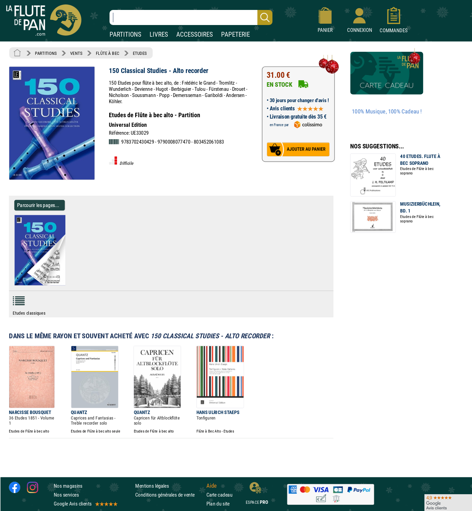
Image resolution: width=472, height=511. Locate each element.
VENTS (76, 53)
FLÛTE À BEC (107, 53)
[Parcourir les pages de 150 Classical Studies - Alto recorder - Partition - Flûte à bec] (68, 284)
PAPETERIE (235, 34)
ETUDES (140, 53)
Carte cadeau (219, 495)
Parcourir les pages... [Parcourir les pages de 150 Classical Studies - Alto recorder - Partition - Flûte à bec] (38, 205)
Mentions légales (152, 486)
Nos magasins (68, 486)
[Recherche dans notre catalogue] (191, 17)
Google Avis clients (85, 504)
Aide (211, 485)
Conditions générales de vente (169, 495)
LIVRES (159, 34)
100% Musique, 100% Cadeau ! (387, 111)
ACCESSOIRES (194, 34)
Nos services (66, 495)
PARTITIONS (125, 34)
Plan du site (218, 504)
